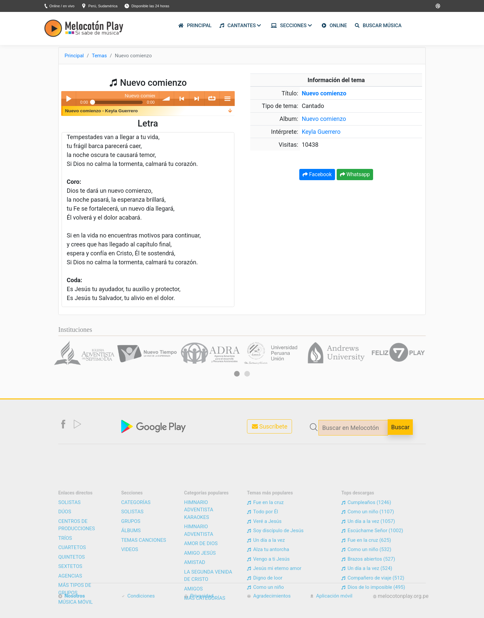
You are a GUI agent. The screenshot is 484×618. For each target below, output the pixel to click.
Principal (74, 56)
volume (166, 98)
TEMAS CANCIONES (143, 613)
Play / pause (68, 98)
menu (227, 98)
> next (196, 98)
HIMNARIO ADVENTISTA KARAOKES (198, 582)
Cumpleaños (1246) (366, 575)
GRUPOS (130, 594)
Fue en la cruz (265, 575)
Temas (99, 56)
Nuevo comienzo (324, 118)
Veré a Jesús (264, 594)
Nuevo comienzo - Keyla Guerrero (101, 110)
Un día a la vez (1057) (368, 594)
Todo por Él (262, 585)
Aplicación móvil (331, 601)
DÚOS (64, 585)
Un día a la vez (266, 613)
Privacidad (199, 601)
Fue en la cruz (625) (366, 613)
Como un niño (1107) (367, 585)
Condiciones (138, 601)
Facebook (317, 174)
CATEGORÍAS (136, 575)
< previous (181, 98)
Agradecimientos (269, 601)
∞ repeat (212, 98)
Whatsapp (355, 174)
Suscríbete (269, 426)
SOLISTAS (69, 575)
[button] (237, 373)
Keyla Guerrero (321, 131)
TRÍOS (65, 611)
